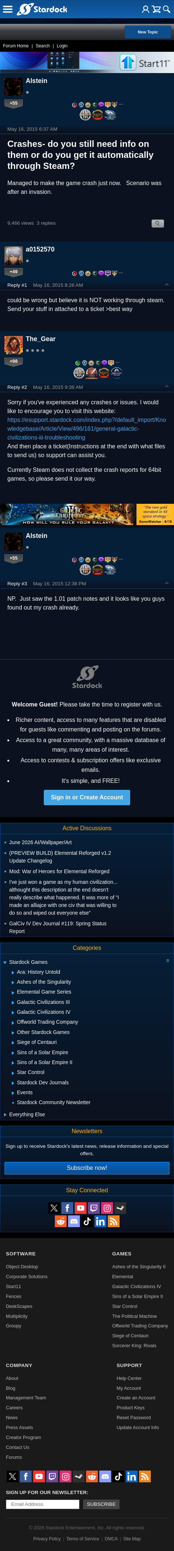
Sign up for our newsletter (46, 1492)
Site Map (132, 1538)
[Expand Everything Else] (5, 1115)
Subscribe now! (87, 1168)
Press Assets (19, 1427)
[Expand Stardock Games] (5, 963)
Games (121, 1254)
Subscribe (101, 1504)
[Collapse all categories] (167, 960)
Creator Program (23, 1437)
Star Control (124, 1306)
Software (21, 1254)
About (12, 1378)
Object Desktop (22, 1266)
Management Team (26, 1397)
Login (62, 45)
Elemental (122, 1276)
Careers (14, 1407)
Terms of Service (82, 1538)
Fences (13, 1296)
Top (167, 285)
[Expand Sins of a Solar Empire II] (13, 1063)
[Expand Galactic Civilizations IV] (13, 1013)
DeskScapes (19, 1306)
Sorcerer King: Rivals (134, 1345)
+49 (14, 271)
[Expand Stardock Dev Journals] (13, 1083)
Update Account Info (138, 1427)
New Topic (148, 32)
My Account (129, 1388)
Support (129, 1365)
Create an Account (136, 1397)
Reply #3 (17, 583)
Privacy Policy (47, 1538)
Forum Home (16, 45)
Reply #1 (17, 285)
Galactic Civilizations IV (136, 1286)
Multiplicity (17, 1316)
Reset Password (134, 1417)
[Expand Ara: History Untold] (13, 973)
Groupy (13, 1325)
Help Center (129, 1378)
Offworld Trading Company (140, 1325)
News (12, 1417)
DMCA (111, 1538)
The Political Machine (134, 1316)
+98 (14, 361)
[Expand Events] (13, 1093)
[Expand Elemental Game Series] (13, 993)
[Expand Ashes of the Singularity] (13, 982)
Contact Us (17, 1447)
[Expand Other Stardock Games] (13, 1033)
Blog (10, 1388)
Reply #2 (17, 387)
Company (19, 1365)
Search (43, 45)
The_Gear (41, 339)
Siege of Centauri (130, 1335)
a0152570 (40, 249)
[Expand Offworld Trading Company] (13, 1023)
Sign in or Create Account (87, 797)
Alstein (36, 80)
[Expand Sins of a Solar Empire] (13, 1053)
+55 (14, 103)
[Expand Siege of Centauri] (13, 1043)
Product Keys (131, 1407)
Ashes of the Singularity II (139, 1266)
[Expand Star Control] (13, 1073)
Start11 (13, 1286)
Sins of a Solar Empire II (137, 1296)
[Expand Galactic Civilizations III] (13, 1003)
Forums (14, 1457)
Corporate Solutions (26, 1276)
